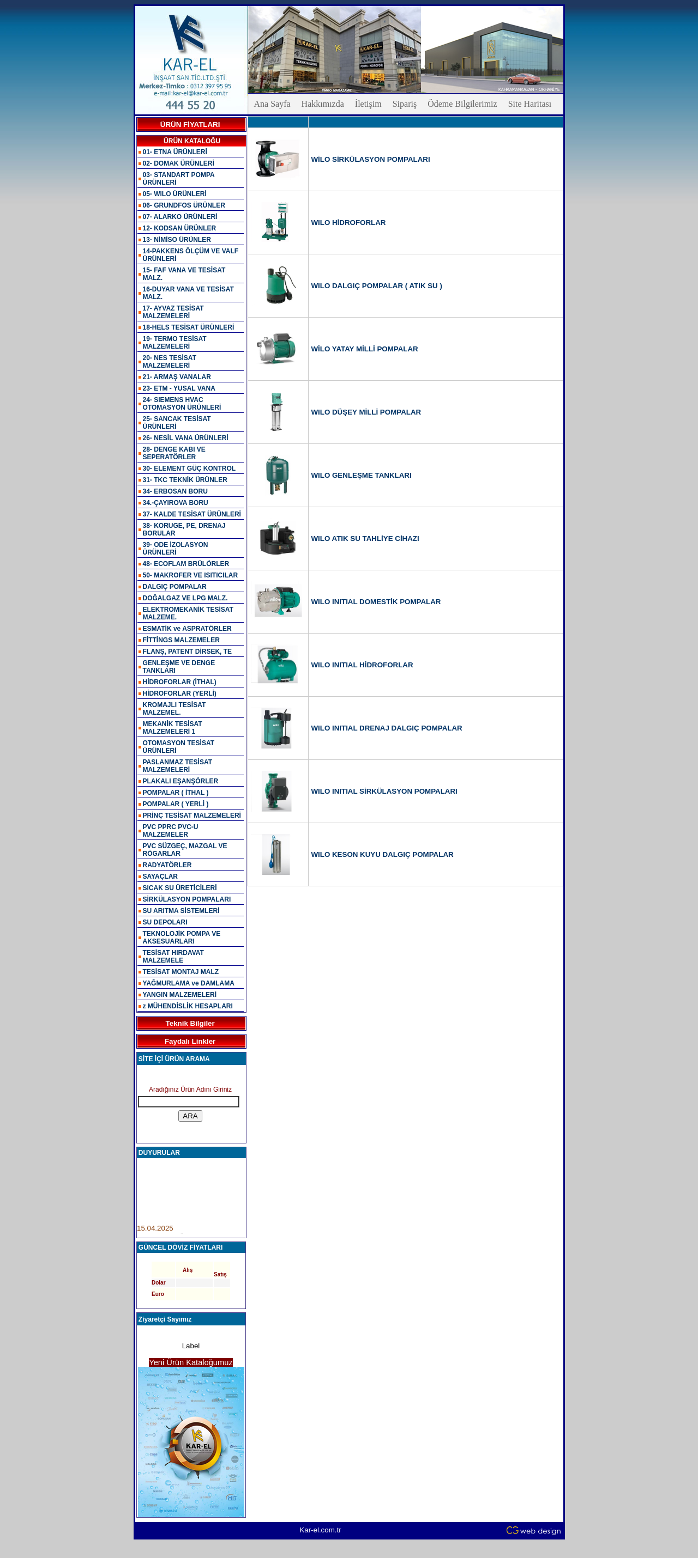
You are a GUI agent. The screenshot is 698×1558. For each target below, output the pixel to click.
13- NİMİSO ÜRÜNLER (177, 240)
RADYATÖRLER (167, 865)
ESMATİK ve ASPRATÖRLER (187, 628)
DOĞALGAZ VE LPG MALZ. (185, 598)
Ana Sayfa (272, 103)
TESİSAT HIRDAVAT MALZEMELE (173, 956)
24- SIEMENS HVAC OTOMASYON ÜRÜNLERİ (182, 403)
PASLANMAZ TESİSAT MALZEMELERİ (178, 766)
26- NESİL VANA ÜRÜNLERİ (185, 438)
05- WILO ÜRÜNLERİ (175, 194)
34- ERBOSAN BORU (175, 491)
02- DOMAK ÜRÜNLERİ (178, 163)
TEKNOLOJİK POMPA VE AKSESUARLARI (182, 937)
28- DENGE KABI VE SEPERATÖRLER (174, 453)
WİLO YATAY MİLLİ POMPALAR (364, 349)
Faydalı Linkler (190, 1041)
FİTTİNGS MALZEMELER (181, 640)
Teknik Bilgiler (190, 1023)
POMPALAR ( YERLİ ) (176, 804)
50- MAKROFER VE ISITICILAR (190, 575)
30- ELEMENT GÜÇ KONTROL (189, 468)
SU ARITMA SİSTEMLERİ (181, 911)
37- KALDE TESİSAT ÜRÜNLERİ (192, 514)
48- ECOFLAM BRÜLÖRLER (186, 564)
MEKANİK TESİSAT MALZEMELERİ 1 (172, 727)
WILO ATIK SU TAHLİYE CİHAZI (365, 538)
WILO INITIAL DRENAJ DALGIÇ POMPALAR (386, 728)
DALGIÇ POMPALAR (175, 587)
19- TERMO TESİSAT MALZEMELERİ (175, 342)
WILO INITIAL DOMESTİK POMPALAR (376, 602)
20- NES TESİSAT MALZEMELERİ (169, 361)
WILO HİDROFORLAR (348, 222)
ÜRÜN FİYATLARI (190, 124)
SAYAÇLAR (160, 876)
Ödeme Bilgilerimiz (462, 103)
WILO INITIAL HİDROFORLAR (362, 665)
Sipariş (405, 103)
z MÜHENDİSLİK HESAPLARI (188, 1006)
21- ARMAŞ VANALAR (177, 377)
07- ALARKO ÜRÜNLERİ (180, 217)
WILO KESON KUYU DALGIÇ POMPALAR (382, 854)
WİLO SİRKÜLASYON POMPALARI (370, 159)
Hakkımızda (323, 103)
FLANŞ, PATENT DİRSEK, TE (187, 651)
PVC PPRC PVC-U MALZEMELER (170, 830)
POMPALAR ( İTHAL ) (176, 792)
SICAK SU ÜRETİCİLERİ (180, 888)
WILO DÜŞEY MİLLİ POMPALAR (366, 412)
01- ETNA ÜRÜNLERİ (175, 152)
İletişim (368, 103)
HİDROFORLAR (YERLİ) (179, 693)
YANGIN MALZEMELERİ (180, 995)
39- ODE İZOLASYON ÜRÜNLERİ (175, 548)
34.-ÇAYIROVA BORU (175, 503)
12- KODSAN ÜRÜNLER (179, 228)
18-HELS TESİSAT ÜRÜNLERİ (188, 327)
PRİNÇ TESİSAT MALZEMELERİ (192, 815)
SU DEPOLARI (165, 922)
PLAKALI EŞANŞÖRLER (181, 781)
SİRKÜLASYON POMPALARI (187, 899)
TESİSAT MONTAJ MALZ (181, 972)
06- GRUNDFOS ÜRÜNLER (184, 205)
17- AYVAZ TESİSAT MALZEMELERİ (173, 312)
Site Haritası (530, 103)
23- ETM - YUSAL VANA (179, 388)
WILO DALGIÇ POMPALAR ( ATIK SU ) (376, 286)
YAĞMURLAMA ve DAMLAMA (188, 983)
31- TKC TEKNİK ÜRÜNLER (185, 480)
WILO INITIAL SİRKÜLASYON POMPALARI (384, 791)
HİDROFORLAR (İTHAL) (179, 682)
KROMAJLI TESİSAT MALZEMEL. (174, 708)
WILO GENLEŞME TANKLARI (361, 475)
